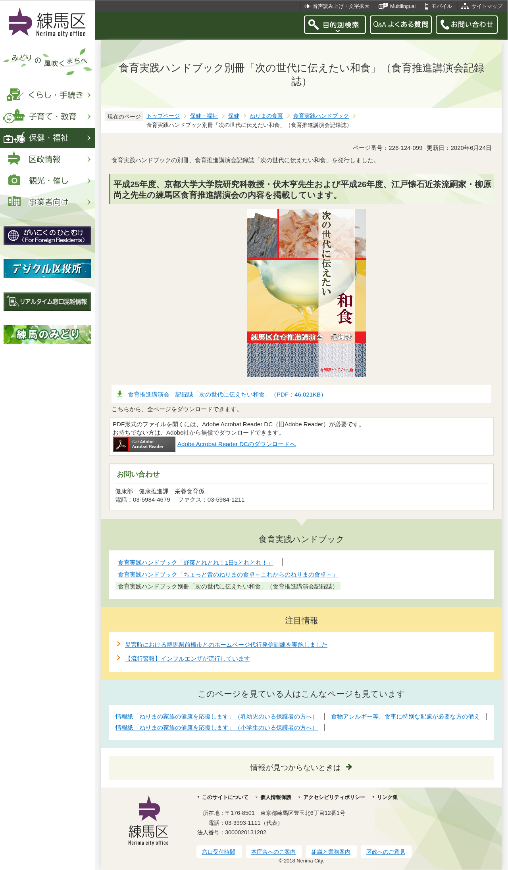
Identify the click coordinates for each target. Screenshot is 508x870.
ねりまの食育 (266, 116)
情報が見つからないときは (295, 767)
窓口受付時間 (218, 852)
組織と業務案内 (331, 852)
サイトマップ (486, 6)
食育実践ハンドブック (321, 116)
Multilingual (403, 6)
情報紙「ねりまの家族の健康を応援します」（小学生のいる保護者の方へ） (216, 727)
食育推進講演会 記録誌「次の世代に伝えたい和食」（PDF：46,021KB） (227, 394)
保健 (233, 116)
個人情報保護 (275, 797)
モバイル (441, 6)
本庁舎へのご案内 (273, 852)
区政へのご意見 (385, 852)
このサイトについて (225, 797)
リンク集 (387, 797)
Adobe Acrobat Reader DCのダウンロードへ (204, 444)
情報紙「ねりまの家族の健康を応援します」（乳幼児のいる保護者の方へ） (216, 716)
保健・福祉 (204, 116)
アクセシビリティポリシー (334, 797)
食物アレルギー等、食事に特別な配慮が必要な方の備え (405, 716)
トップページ (163, 116)
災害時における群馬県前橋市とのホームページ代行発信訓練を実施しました (226, 644)
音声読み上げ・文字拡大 (341, 6)
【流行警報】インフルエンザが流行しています (187, 658)
